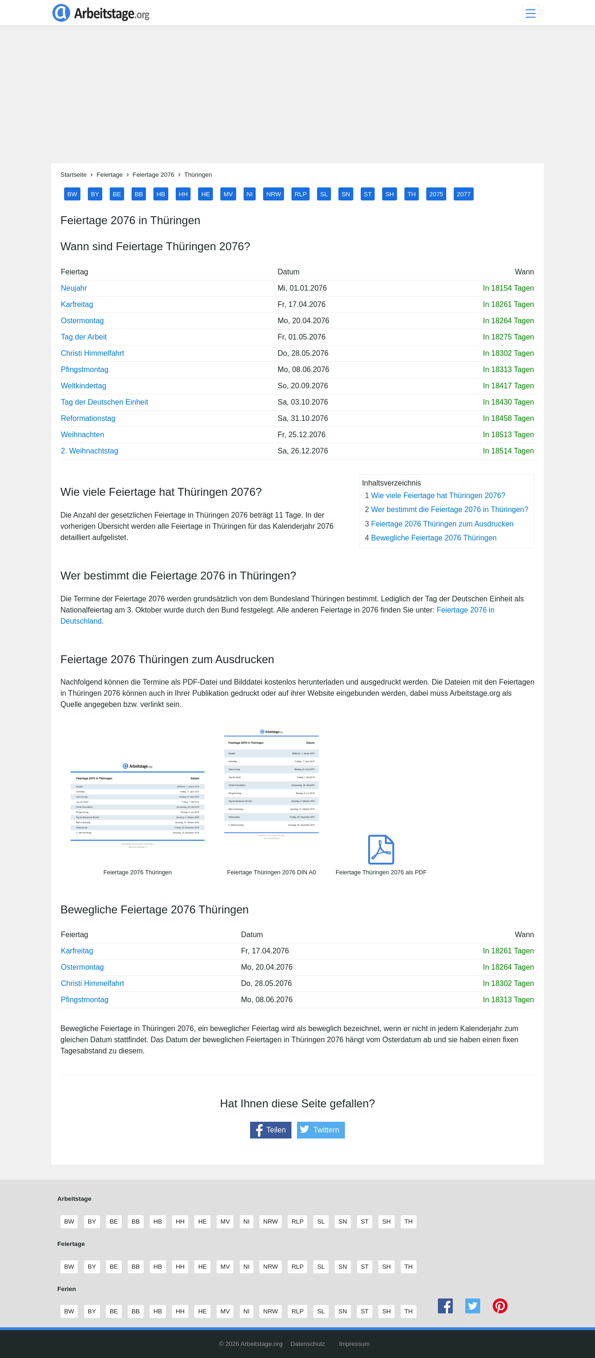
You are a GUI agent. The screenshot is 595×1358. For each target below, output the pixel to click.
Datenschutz (308, 1343)
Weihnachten (82, 435)
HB (161, 193)
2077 (464, 193)
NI (249, 193)
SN (346, 193)
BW (72, 193)
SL (324, 193)
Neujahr (74, 288)
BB (139, 193)
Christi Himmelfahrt (92, 353)
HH (183, 193)
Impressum (354, 1343)
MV (228, 193)
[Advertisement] (297, 98)
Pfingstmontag (84, 369)
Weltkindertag (83, 386)
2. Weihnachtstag (89, 451)
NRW (273, 193)
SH (389, 193)
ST (368, 193)
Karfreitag (77, 304)
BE (117, 193)
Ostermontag (82, 321)
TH (412, 193)
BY (95, 193)
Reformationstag (88, 418)
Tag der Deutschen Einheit (104, 402)
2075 (436, 193)
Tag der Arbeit (84, 337)
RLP (301, 193)
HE (205, 193)
